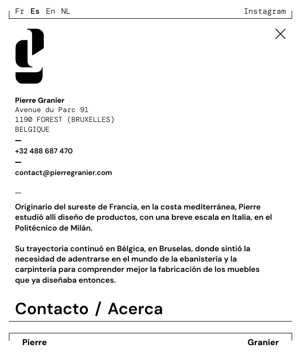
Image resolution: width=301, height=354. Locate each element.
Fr (20, 11)
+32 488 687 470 (44, 151)
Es (35, 11)
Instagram (265, 11)
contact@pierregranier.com (63, 172)
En (50, 11)
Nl (66, 11)
